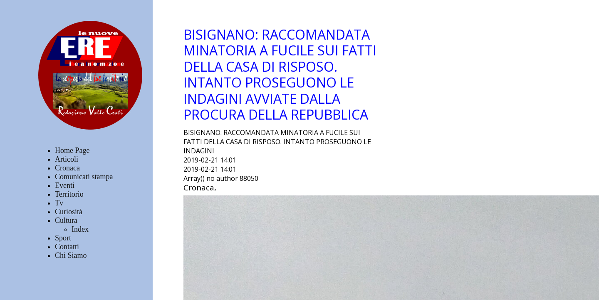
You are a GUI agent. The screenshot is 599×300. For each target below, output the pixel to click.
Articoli (66, 159)
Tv (59, 203)
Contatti (67, 246)
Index (80, 229)
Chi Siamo (71, 255)
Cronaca (67, 168)
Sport (63, 238)
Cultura (66, 220)
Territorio (69, 194)
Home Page (72, 150)
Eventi (64, 185)
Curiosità (68, 212)
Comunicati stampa (84, 176)
